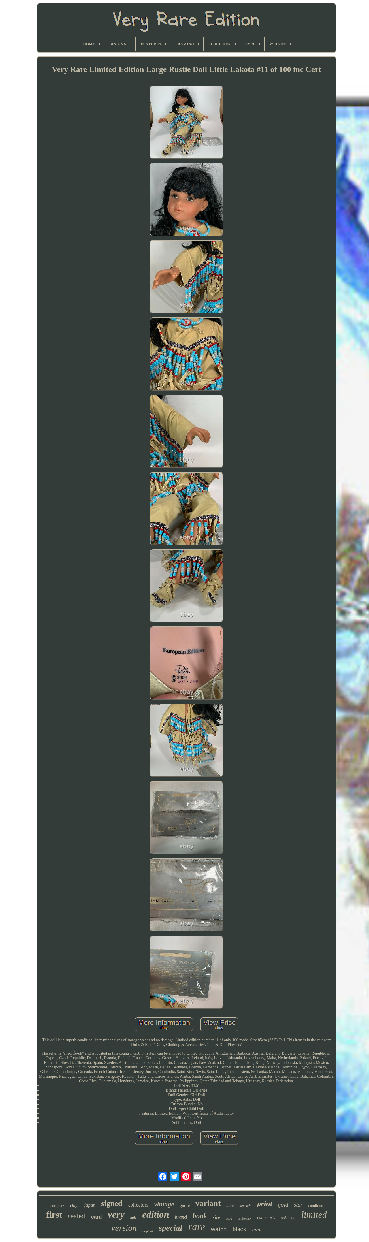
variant (208, 1203)
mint (257, 1229)
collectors (138, 1205)
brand (181, 1217)
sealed (76, 1216)
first (54, 1215)
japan (89, 1205)
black (239, 1228)
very (116, 1214)
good (229, 1218)
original (147, 1231)
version (124, 1227)
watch (219, 1229)
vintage (164, 1204)
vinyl (74, 1205)
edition (155, 1214)
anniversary (244, 1218)
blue (230, 1205)
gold (283, 1204)
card (96, 1217)
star (298, 1205)
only (133, 1218)
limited (314, 1214)
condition (315, 1205)
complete (57, 1205)
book (200, 1216)
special (170, 1227)
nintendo (245, 1206)
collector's (266, 1217)
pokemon (288, 1217)
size (216, 1217)
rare (196, 1226)
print (264, 1203)
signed (112, 1203)
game (185, 1205)
